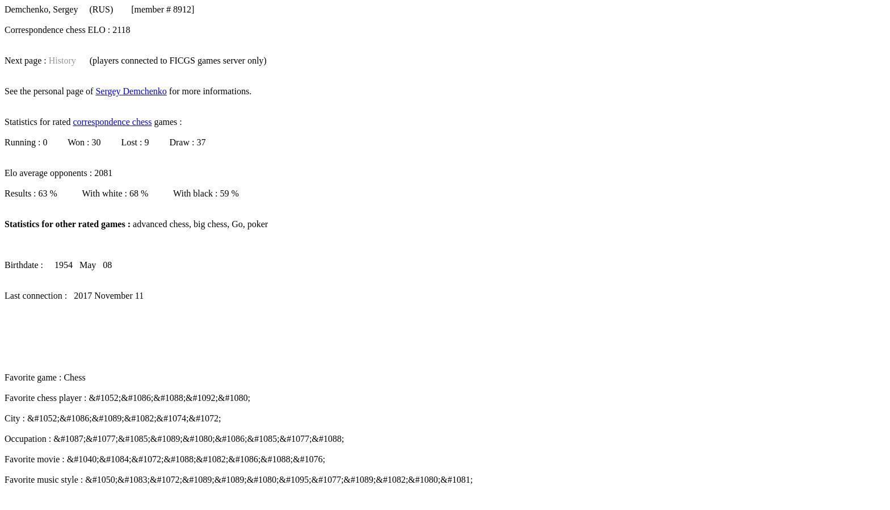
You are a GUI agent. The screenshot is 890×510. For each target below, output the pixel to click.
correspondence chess (112, 122)
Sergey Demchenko (130, 91)
